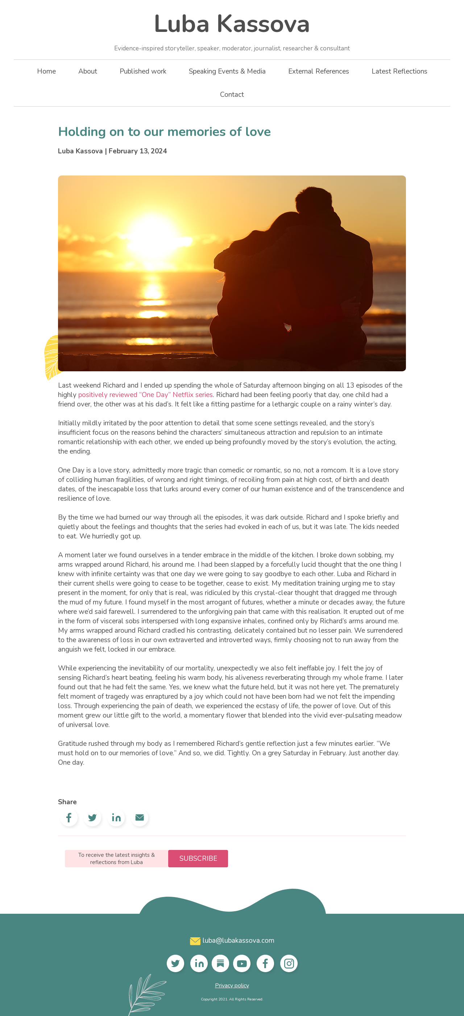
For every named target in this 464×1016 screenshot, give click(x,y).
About (87, 71)
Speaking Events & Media (227, 71)
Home (46, 71)
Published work (143, 71)
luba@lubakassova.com (232, 940)
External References (318, 71)
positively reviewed (107, 395)
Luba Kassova (232, 30)
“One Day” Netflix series (176, 395)
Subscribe (198, 858)
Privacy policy (232, 986)
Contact (232, 94)
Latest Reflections (399, 71)
